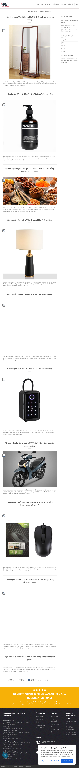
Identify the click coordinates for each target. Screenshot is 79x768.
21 (46, 680)
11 (39, 680)
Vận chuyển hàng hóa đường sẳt (54, 719)
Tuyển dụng (39, 716)
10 (36, 680)
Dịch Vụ (48, 4)
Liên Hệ (70, 4)
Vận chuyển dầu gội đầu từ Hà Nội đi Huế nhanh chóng (29, 94)
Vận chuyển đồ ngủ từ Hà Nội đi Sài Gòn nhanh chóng (29, 294)
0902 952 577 (8, 726)
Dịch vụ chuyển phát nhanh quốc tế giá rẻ (69, 21)
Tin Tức (63, 4)
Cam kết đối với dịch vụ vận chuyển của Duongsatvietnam (39, 696)
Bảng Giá (56, 4)
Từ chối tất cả (55, 761)
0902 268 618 (8, 736)
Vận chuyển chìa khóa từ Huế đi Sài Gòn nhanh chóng (29, 369)
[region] (57, 755)
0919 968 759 (8, 746)
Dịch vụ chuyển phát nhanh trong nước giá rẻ (68, 26)
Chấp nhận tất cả (67, 761)
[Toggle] (77, 43)
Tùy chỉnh (44, 761)
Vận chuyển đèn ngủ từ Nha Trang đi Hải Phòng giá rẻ (29, 220)
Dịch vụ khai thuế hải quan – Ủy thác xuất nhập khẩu (69, 30)
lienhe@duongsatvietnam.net (13, 728)
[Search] (77, 4)
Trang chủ (39, 4)
